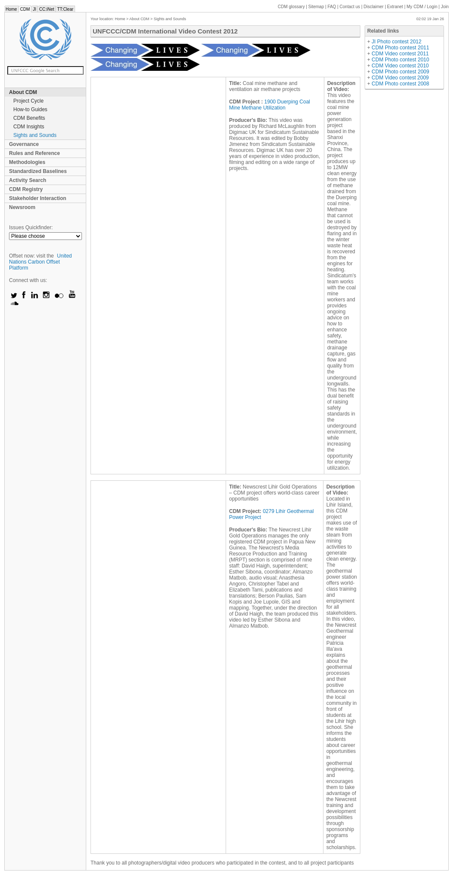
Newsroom (22, 207)
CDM (25, 9)
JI (34, 9)
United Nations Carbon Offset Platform (40, 262)
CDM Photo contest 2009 (400, 72)
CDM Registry (26, 189)
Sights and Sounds (35, 135)
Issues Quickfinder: (31, 228)
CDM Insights (28, 127)
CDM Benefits (29, 118)
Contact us (350, 6)
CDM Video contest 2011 (400, 54)
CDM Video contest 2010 (400, 66)
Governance (24, 144)
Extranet (395, 6)
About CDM (23, 92)
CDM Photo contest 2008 (400, 84)
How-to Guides (30, 109)
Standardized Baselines (38, 171)
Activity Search (27, 180)
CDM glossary (291, 6)
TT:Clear (65, 9)
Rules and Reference (34, 153)
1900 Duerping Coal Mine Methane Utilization (269, 105)
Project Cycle (28, 101)
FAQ (331, 6)
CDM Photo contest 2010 (400, 60)
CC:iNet (46, 9)
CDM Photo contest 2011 (400, 48)
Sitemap (316, 6)
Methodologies (27, 162)
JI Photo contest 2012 (396, 42)
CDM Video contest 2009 (400, 78)
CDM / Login (422, 6)
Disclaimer (374, 6)
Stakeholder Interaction (37, 198)
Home (11, 9)
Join (445, 6)
